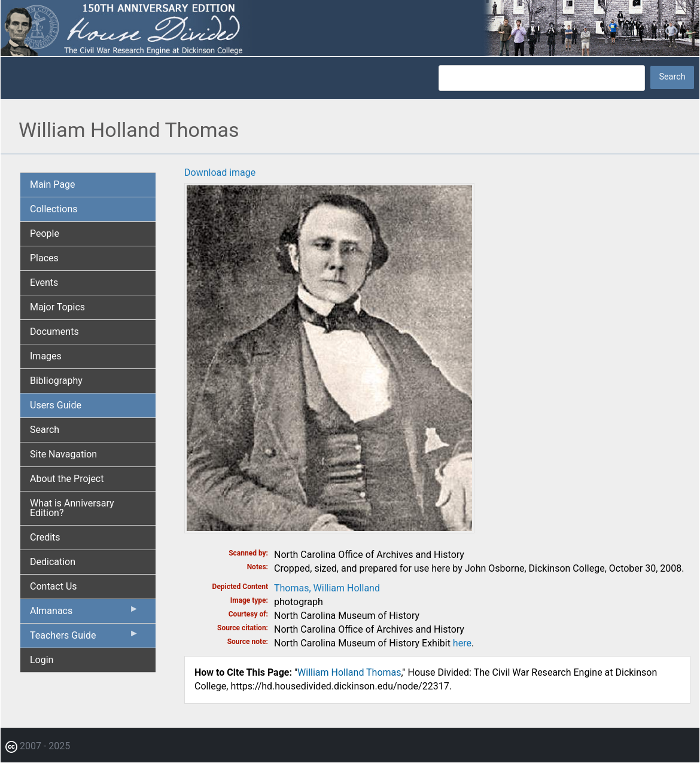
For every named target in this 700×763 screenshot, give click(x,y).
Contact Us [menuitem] (53, 586)
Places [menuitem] (44, 258)
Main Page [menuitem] (52, 184)
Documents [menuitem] (54, 331)
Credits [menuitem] (45, 537)
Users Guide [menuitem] (55, 405)
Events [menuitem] (44, 282)
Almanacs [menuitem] (84, 613)
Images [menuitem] (46, 356)
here (462, 643)
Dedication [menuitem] (52, 561)
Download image (219, 172)
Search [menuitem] (44, 429)
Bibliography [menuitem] (56, 380)
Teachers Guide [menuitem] (84, 638)
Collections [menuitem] (54, 209)
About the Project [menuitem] (67, 478)
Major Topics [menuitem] (57, 307)
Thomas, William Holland (327, 588)
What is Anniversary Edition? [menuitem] (72, 508)
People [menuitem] (44, 233)
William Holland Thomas (349, 672)
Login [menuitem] (41, 660)
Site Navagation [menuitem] (63, 454)
